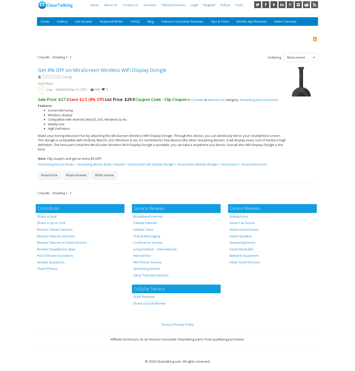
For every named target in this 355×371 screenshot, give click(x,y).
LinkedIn (282, 4)
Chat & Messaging (146, 236)
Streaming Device (242, 242)
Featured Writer (111, 21)
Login (194, 5)
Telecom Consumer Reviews (182, 21)
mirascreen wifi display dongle (151, 164)
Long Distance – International (155, 249)
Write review (104, 175)
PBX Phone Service (147, 262)
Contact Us (131, 5)
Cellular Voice (143, 229)
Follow (225, 5)
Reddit (306, 4)
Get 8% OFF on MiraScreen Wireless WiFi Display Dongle (102, 70)
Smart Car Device (242, 223)
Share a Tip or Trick (51, 223)
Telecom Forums (173, 5)
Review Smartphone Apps (56, 249)
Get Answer (83, 21)
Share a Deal (46, 216)
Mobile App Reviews (252, 21)
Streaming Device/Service (259, 99)
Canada (197, 99)
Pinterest (290, 4)
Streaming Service (146, 268)
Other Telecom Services (151, 275)
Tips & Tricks (220, 21)
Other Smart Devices (244, 262)
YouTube (273, 4)
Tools (239, 5)
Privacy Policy (184, 324)
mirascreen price (254, 164)
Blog (150, 21)
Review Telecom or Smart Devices (62, 242)
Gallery (62, 21)
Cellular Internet (145, 223)
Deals (45, 21)
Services (149, 5)
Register (209, 5)
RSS (314, 4)
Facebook (265, 4)
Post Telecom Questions (55, 255)
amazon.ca (216, 99)
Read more (49, 175)
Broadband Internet (148, 216)
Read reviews (76, 175)
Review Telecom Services (56, 236)
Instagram (298, 4)
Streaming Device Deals (55, 164)
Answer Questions (51, 262)
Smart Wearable (241, 249)
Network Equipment (244, 255)
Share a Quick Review (149, 303)
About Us (111, 5)
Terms (166, 324)
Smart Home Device (244, 229)
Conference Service (148, 242)
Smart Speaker (240, 236)
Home (94, 5)
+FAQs (135, 21)
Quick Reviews (144, 296)
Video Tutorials (285, 21)
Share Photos (47, 268)
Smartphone (238, 216)
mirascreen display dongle (197, 164)
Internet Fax (142, 255)
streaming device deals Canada (100, 164)
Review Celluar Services (55, 229)
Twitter (257, 4)
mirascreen (229, 164)
